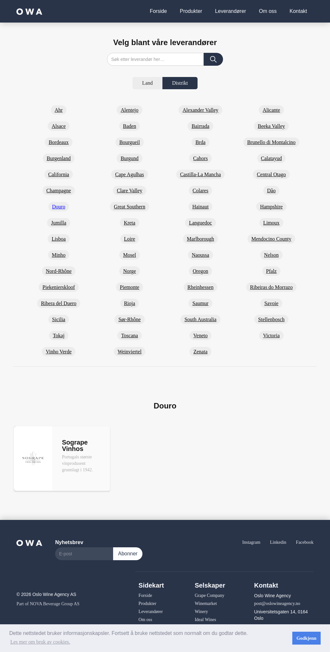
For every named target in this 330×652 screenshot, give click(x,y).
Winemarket (206, 603)
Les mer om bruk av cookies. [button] (40, 642)
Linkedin (278, 542)
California (58, 174)
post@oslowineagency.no (277, 603)
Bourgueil (129, 142)
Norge (129, 271)
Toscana (129, 335)
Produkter (191, 11)
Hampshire (271, 206)
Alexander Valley (200, 110)
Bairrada (200, 126)
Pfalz (271, 271)
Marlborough (200, 239)
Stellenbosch (271, 319)
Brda (200, 142)
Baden (129, 126)
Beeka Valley (271, 126)
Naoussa (200, 255)
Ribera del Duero (58, 303)
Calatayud (271, 158)
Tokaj (58, 335)
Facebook (304, 542)
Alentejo (129, 110)
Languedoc (200, 222)
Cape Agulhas (129, 174)
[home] (29, 11)
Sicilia (58, 319)
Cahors (200, 158)
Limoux (271, 222)
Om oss (268, 11)
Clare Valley (129, 190)
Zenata (200, 351)
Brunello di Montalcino (271, 142)
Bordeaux (59, 142)
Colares (201, 190)
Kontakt (298, 11)
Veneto (200, 335)
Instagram (251, 542)
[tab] (147, 83)
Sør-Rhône (129, 319)
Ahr (59, 110)
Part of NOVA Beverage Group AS (47, 603)
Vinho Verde (59, 351)
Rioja (129, 303)
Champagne (58, 190)
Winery (201, 611)
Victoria (271, 335)
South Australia (200, 319)
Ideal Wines (205, 619)
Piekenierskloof (59, 287)
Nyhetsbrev (69, 542)
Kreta (129, 222)
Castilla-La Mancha (200, 174)
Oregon (200, 271)
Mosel (129, 255)
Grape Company (209, 595)
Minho (59, 255)
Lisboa (59, 239)
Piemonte (129, 287)
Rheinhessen (201, 287)
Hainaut (200, 206)
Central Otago (271, 174)
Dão (271, 190)
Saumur (200, 303)
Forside (158, 11)
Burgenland (59, 158)
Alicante (271, 110)
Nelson (271, 255)
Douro (58, 206)
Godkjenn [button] (306, 638)
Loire (129, 239)
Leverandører (230, 11)
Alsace (59, 126)
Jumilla (58, 222)
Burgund (130, 158)
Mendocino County (271, 239)
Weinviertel (129, 351)
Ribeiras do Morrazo (271, 287)
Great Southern (129, 206)
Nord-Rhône (59, 271)
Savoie (271, 303)
